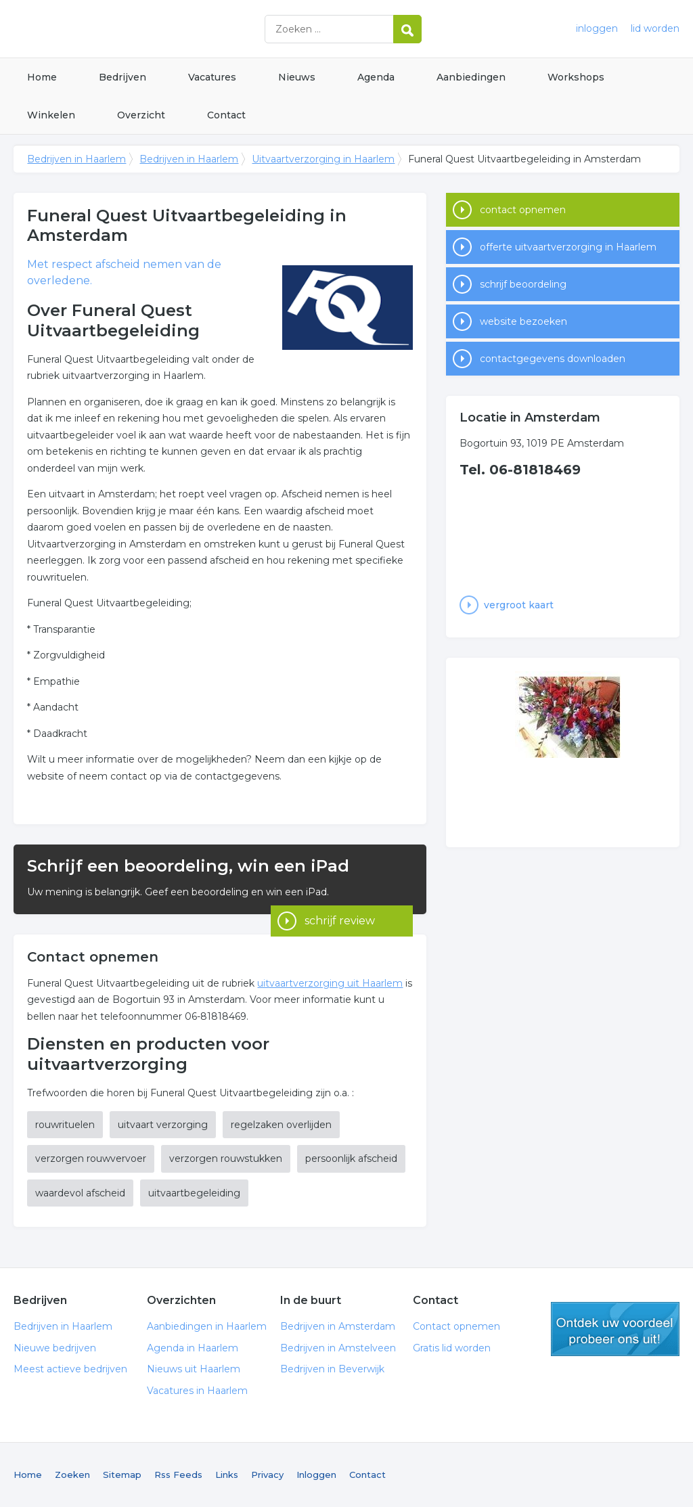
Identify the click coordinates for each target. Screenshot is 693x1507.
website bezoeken (523, 321)
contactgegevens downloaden (552, 359)
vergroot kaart (519, 605)
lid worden (655, 28)
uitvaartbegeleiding (194, 1193)
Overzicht (141, 115)
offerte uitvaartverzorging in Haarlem (568, 247)
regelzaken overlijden (281, 1125)
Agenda (376, 77)
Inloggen (316, 1474)
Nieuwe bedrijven (55, 1348)
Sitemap (122, 1474)
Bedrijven (122, 77)
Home (42, 77)
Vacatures (212, 77)
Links (226, 1474)
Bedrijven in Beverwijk (332, 1369)
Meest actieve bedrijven (70, 1369)
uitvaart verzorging (163, 1125)
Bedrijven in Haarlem (183, 28)
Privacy (267, 1474)
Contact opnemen (456, 1326)
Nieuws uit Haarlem (193, 1369)
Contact (226, 115)
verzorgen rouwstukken (225, 1158)
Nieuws (296, 77)
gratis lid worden (615, 1329)
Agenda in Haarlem (192, 1348)
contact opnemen (523, 210)
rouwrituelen (65, 1125)
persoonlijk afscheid (351, 1158)
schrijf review (340, 895)
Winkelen (51, 115)
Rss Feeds (178, 1474)
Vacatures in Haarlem (197, 1391)
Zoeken (72, 1474)
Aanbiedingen (471, 77)
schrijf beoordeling (523, 284)
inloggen (597, 28)
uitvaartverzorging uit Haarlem (330, 983)
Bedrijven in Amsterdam (337, 1326)
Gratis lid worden (452, 1348)
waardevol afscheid (80, 1193)
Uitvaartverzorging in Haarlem (323, 159)
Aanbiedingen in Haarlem (207, 1326)
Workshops (575, 77)
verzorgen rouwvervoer (90, 1158)
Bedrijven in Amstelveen (338, 1348)
